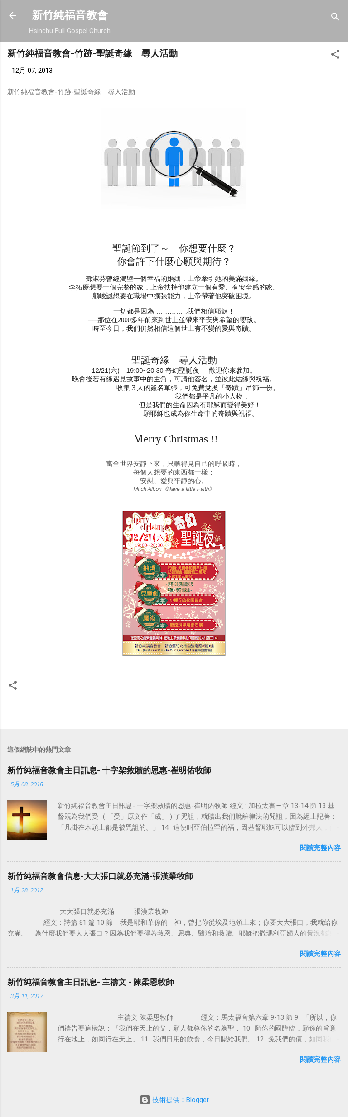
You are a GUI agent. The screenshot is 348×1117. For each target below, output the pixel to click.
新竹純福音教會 (70, 15)
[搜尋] (335, 18)
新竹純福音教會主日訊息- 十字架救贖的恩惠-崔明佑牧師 (109, 770)
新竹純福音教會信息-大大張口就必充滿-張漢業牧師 (100, 876)
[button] (335, 56)
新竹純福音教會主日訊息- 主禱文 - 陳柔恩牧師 (90, 982)
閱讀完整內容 (320, 848)
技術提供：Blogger (174, 1100)
